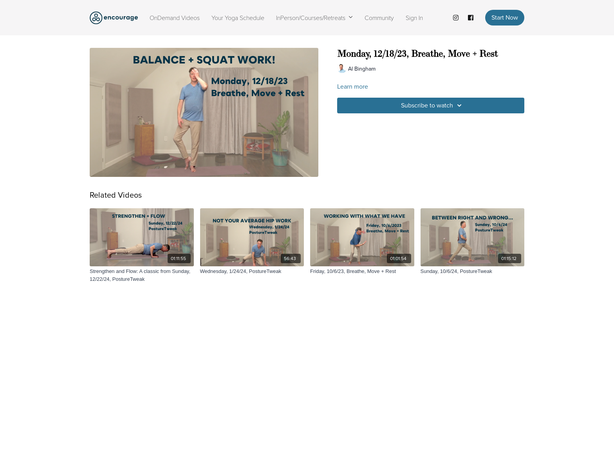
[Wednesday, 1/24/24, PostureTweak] (252, 271)
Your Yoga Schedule (237, 17)
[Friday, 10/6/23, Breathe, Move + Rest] (362, 271)
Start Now (504, 17)
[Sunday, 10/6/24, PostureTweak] (473, 271)
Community (379, 17)
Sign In (414, 17)
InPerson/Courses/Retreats (314, 17)
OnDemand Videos (175, 17)
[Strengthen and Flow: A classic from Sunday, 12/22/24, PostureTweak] (142, 275)
